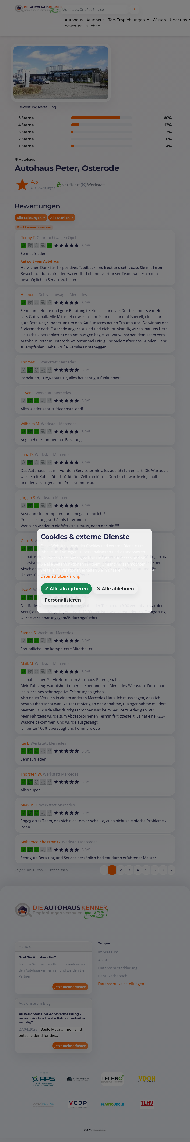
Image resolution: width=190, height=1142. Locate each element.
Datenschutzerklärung (60, 576)
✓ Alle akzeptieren (66, 588)
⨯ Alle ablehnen (115, 588)
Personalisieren (63, 600)
